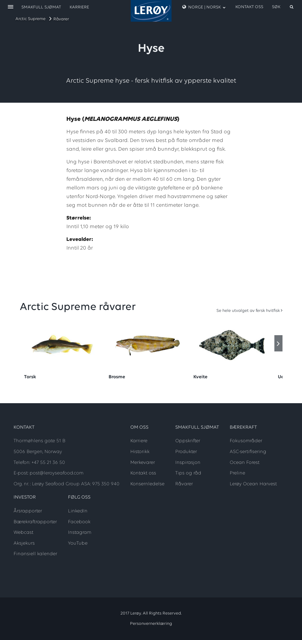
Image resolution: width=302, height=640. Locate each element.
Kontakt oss (249, 7)
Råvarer (61, 19)
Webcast (23, 532)
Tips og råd (188, 473)
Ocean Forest (244, 462)
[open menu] (10, 7)
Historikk (140, 451)
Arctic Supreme (30, 19)
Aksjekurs (24, 543)
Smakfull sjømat (41, 7)
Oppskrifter (187, 441)
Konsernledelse (147, 484)
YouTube (77, 543)
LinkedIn (77, 511)
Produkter (186, 451)
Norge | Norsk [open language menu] (204, 7)
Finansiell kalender (35, 554)
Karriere (79, 7)
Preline (237, 473)
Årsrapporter (28, 511)
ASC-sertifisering (248, 451)
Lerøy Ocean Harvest (253, 484)
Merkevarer (142, 462)
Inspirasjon (187, 462)
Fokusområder (246, 441)
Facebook (79, 522)
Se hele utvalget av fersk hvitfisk (248, 311)
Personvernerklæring (151, 624)
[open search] (283, 7)
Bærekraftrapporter (35, 522)
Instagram (79, 532)
